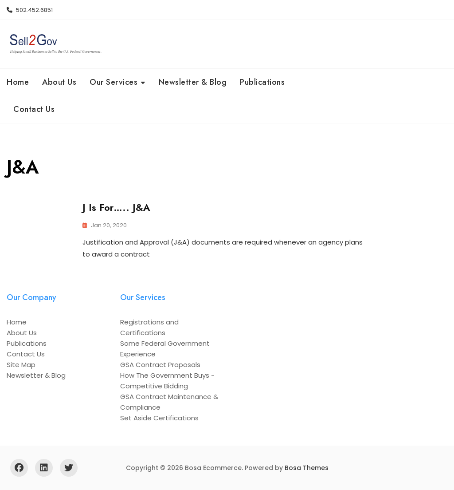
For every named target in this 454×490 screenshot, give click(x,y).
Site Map (21, 364)
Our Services (113, 82)
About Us (59, 82)
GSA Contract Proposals (160, 364)
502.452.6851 (30, 10)
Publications (262, 82)
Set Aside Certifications (159, 418)
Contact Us (34, 109)
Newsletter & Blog (193, 82)
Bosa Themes (307, 467)
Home (18, 82)
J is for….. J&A (116, 207)
